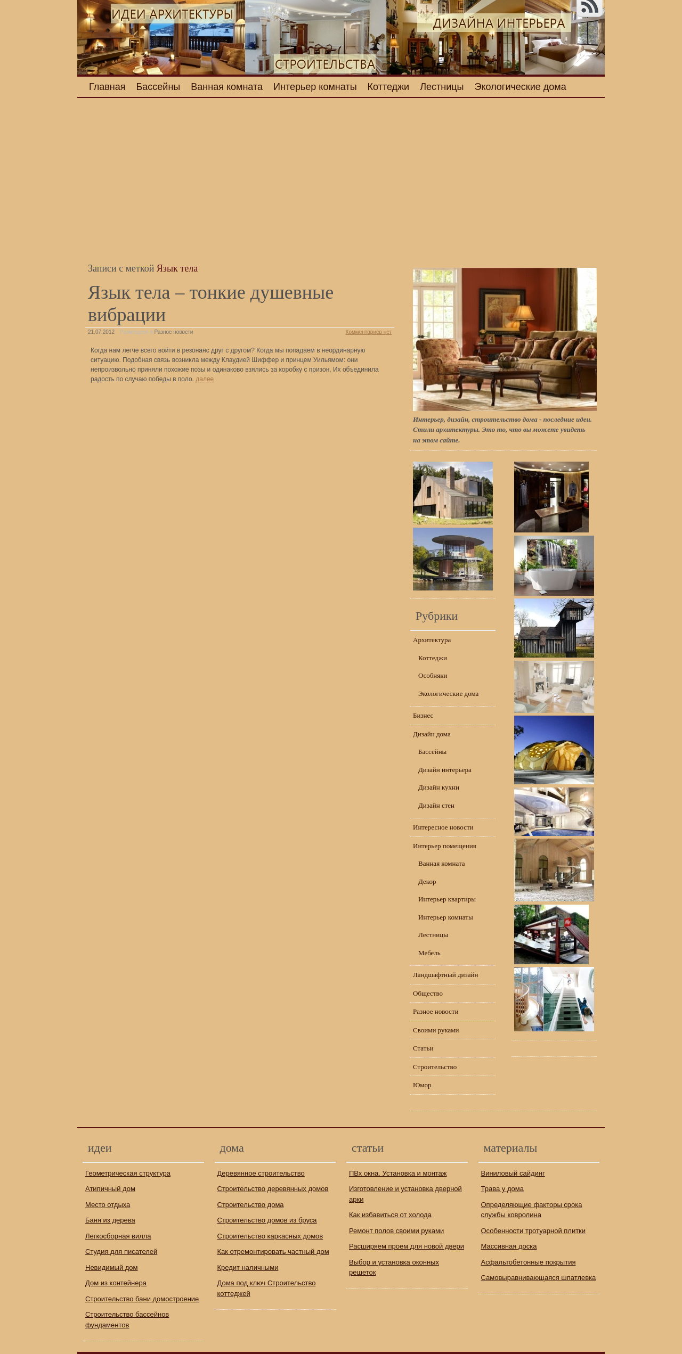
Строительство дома (250, 1205)
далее (205, 379)
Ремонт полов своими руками (396, 1231)
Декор (427, 881)
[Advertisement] (239, 180)
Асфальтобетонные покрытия (528, 1262)
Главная (107, 86)
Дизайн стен (436, 805)
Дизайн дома (432, 734)
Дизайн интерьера (445, 770)
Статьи (423, 1048)
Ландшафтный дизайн (445, 975)
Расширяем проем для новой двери (406, 1246)
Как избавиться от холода (390, 1215)
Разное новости (174, 332)
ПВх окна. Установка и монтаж (398, 1173)
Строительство (435, 1067)
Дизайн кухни (438, 787)
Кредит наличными (248, 1267)
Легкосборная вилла (118, 1236)
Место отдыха (107, 1205)
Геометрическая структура (127, 1173)
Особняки (432, 675)
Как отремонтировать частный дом (273, 1251)
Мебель (429, 953)
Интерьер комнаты (315, 86)
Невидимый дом (111, 1267)
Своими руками (436, 1030)
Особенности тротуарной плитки (533, 1231)
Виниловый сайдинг (513, 1173)
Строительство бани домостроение (142, 1299)
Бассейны (158, 86)
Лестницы (442, 86)
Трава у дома (502, 1189)
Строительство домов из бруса (267, 1220)
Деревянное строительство (261, 1173)
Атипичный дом (110, 1189)
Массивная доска (509, 1246)
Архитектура (432, 640)
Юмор (422, 1085)
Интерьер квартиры (447, 899)
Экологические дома (520, 86)
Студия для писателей (121, 1251)
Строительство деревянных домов (273, 1189)
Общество (428, 993)
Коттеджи (389, 86)
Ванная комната (227, 86)
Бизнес (423, 715)
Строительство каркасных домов (270, 1236)
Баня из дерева (110, 1220)
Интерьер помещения (444, 846)
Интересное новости (443, 827)
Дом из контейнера (116, 1283)
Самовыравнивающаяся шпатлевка (538, 1278)
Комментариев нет (369, 332)
